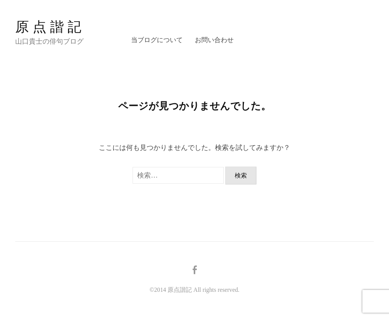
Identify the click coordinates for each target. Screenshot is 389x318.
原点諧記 (50, 27)
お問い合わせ (214, 40)
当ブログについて (157, 40)
